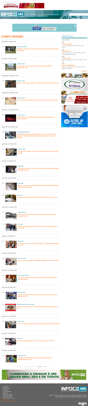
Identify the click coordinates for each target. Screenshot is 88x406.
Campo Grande (7, 391)
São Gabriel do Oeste (8, 397)
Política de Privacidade (9, 401)
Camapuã (5, 390)
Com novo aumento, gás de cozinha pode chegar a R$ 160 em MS (38, 323)
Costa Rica (5, 386)
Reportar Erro (6, 399)
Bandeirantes (6, 388)
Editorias (33, 14)
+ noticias (84, 71)
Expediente (54, 14)
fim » (45, 366)
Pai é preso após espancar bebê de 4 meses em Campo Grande (37, 100)
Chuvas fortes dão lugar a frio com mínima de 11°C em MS (35, 340)
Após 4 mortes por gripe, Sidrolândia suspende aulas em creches (38, 260)
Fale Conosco (42, 16)
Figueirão (5, 393)
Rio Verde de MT (7, 396)
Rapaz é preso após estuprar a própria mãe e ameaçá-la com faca (38, 83)
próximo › (39, 366)
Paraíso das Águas (7, 394)
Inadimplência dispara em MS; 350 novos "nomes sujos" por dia (37, 197)
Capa (27, 14)
